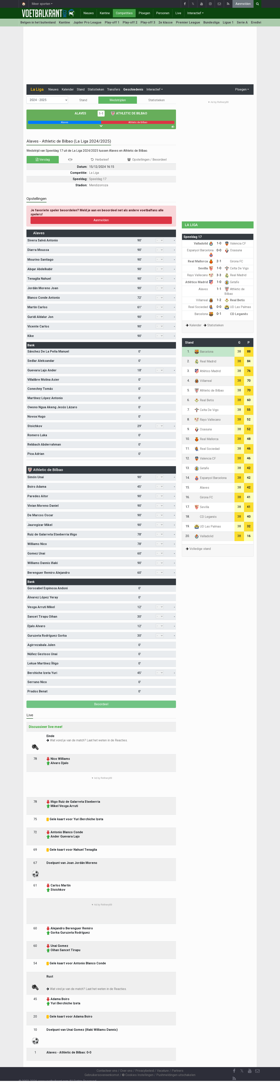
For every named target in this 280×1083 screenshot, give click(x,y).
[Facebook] (234, 1071)
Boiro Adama (36, 486)
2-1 (219, 261)
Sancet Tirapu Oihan (42, 616)
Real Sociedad (201, 307)
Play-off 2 (130, 22)
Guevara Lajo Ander (42, 370)
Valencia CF (235, 243)
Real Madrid (235, 275)
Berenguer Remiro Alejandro (48, 573)
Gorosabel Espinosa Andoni (47, 588)
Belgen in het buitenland (38, 22)
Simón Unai (35, 477)
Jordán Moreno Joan (42, 288)
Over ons (126, 1071)
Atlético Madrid (199, 282)
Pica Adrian (35, 454)
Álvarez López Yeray (42, 597)
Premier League (188, 22)
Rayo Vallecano (200, 275)
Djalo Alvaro (36, 626)
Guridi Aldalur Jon (40, 317)
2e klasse (165, 22)
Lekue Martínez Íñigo (43, 663)
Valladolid (204, 243)
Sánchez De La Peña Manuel (48, 351)
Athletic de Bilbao (128, 113)
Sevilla (206, 268)
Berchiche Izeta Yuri (42, 673)
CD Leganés (236, 314)
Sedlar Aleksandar (40, 361)
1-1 (101, 113)
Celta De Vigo (236, 268)
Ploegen (144, 13)
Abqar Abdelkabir (40, 269)
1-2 (219, 300)
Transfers (113, 89)
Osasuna (233, 250)
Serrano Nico (37, 682)
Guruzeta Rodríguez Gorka (47, 635)
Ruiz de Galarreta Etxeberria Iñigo (52, 534)
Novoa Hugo (36, 416)
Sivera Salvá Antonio (42, 240)
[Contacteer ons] (257, 1071)
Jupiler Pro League (87, 22)
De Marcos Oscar (40, 515)
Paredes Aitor (37, 496)
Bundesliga (211, 22)
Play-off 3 (148, 22)
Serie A (242, 22)
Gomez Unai (36, 553)
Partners (177, 1071)
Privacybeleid (144, 1071)
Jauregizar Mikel (39, 525)
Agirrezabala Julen (41, 645)
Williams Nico (37, 544)
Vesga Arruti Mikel (41, 607)
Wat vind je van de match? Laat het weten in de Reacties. (88, 989)
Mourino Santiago (40, 259)
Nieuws (88, 13)
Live (178, 13)
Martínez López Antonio (45, 398)
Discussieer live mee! (45, 727)
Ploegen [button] (241, 89)
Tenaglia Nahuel (39, 278)
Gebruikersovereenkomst (102, 1075)
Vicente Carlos (38, 326)
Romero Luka (37, 435)
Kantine (105, 13)
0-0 (219, 250)
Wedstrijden (117, 100)
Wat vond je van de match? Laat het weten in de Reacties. (89, 740)
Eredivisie (258, 22)
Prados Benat (37, 691)
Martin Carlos (37, 307)
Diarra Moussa (38, 250)
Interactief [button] (153, 89)
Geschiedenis (133, 89)
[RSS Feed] (234, 1079)
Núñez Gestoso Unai (42, 654)
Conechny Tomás (40, 389)
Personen (162, 13)
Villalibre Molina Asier (43, 379)
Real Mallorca (201, 261)
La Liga (94, 173)
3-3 (219, 275)
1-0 (219, 243)
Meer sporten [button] (41, 4)
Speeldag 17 (97, 179)
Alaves (83, 113)
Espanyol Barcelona (210, 478)
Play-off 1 (112, 22)
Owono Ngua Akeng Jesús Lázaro (52, 407)
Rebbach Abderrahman (44, 444)
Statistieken (96, 89)
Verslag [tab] (43, 159)
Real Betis (234, 300)
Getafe (231, 282)
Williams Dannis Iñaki (42, 563)
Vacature (163, 1071)
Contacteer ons (107, 1071)
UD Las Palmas (237, 307)
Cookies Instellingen (137, 1075)
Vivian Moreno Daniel (43, 506)
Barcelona (204, 314)
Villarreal (205, 300)
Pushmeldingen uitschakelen (175, 1075)
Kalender (68, 89)
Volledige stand (200, 549)
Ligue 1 (228, 22)
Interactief (194, 13)
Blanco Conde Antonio (43, 297)
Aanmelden (243, 4)
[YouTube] (250, 1071)
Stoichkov (34, 426)
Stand (81, 89)
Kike (30, 336)
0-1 (219, 314)
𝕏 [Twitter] (242, 1070)
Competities (124, 13)
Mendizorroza (98, 185)
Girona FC (233, 261)
